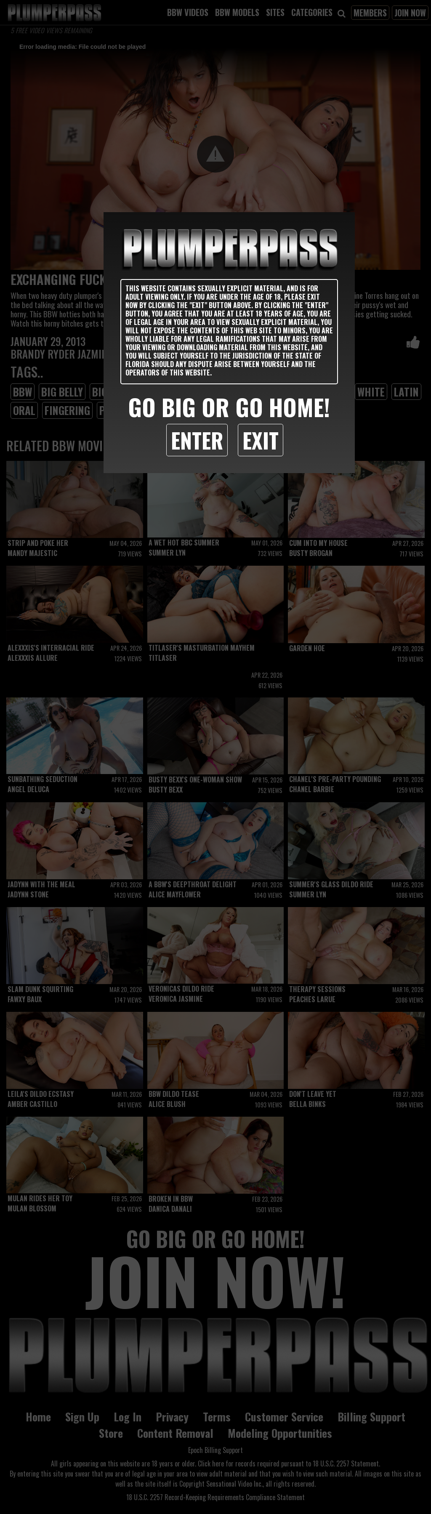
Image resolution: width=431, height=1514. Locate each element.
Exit (260, 439)
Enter (197, 439)
